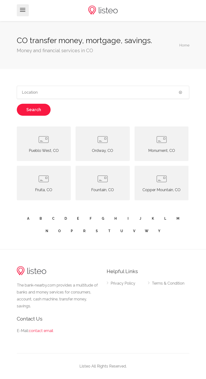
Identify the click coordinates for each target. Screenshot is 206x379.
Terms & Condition (168, 283)
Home (184, 45)
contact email (41, 330)
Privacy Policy (123, 283)
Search (33, 109)
